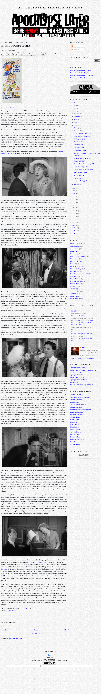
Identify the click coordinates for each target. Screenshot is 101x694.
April (76, 125)
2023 (74, 111)
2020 (74, 194)
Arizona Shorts (74, 249)
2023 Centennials (10, 107)
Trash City (73, 442)
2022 (74, 188)
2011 (74, 219)
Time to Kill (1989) (79, 161)
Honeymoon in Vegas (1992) (82, 136)
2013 (74, 214)
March (76, 128)
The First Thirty (74, 291)
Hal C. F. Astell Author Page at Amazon (81, 384)
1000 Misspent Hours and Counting (80, 397)
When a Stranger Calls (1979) (82, 133)
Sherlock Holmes (75, 284)
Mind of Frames (74, 424)
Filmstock (73, 264)
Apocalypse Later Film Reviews (50, 7)
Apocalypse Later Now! (77, 375)
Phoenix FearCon (75, 279)
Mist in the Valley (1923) (81, 181)
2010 (74, 222)
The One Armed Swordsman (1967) (84, 164)
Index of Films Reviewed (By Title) (80, 70)
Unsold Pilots (74, 296)
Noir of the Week (75, 429)
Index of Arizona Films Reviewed (80, 78)
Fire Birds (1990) (79, 147)
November (77, 116)
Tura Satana (73, 293)
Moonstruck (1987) (79, 175)
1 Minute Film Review (76, 394)
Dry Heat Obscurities (76, 261)
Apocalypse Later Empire (77, 367)
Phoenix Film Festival (76, 281)
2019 (74, 196)
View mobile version (35, 633)
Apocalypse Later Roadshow (78, 380)
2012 (74, 216)
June (75, 119)
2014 (74, 211)
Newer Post (4, 630)
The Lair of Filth (75, 417)
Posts (73, 46)
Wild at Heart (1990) (80, 150)
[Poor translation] (52, 663)
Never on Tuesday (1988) (81, 167)
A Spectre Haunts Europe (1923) (83, 158)
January (76, 184)
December (77, 114)
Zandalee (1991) (78, 142)
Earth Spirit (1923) (79, 144)
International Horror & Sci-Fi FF (79, 274)
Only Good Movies (75, 432)
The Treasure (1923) (79, 139)
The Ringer (4, 569)
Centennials (11, 610)
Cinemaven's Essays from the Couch (80, 409)
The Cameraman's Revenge (78, 404)
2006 (75, 324)
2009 (74, 225)
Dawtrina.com (74, 382)
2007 (74, 231)
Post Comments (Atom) (15, 638)
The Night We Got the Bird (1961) (16, 46)
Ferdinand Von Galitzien (77, 414)
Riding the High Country (77, 439)
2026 (74, 103)
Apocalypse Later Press (77, 377)
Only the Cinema (75, 434)
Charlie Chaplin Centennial (78, 256)
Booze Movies (74, 402)
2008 (74, 228)
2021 (74, 191)
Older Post (67, 630)
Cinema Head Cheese (76, 407)
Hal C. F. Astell (89, 347)
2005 (79, 324)
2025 (74, 105)
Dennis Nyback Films (76, 412)
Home (36, 630)
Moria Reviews (74, 427)
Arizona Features (75, 246)
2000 (74, 233)
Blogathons (73, 251)
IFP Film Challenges (76, 269)
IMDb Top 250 (74, 271)
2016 (74, 205)
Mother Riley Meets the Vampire (34, 562)
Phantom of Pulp (75, 437)
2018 (74, 199)
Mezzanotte (73, 422)
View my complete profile (82, 358)
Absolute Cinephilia (76, 399)
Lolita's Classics (75, 419)
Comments (75, 49)
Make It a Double (75, 276)
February (77, 131)
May (75, 122)
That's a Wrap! (74, 288)
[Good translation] (46, 663)
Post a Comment (5, 627)
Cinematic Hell (74, 259)
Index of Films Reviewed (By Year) (80, 73)
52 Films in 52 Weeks (76, 244)
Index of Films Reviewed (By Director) (81, 75)
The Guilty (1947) (79, 178)
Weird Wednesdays (75, 298)
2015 (74, 208)
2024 (74, 108)
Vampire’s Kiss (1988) (80, 172)
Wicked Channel (75, 444)
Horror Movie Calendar (77, 266)
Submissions (73, 286)
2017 (74, 202)
